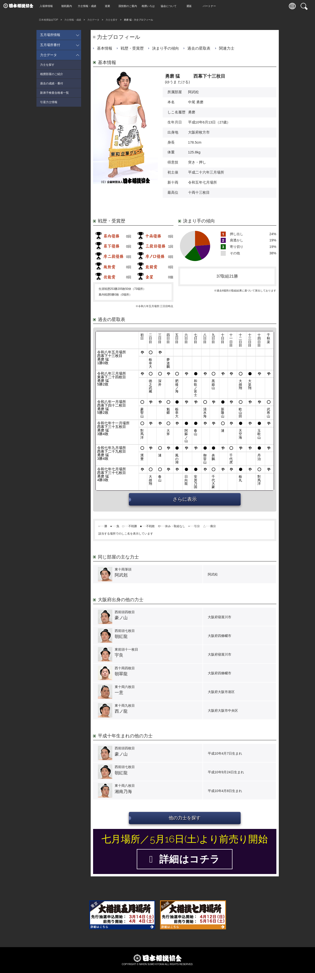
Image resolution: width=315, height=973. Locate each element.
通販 (190, 6)
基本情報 (104, 48)
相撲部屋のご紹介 (51, 74)
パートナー (210, 6)
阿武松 (193, 92)
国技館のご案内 (129, 6)
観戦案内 (68, 6)
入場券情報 (47, 6)
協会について (170, 6)
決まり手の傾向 (165, 48)
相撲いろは (149, 6)
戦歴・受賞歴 (132, 48)
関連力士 (226, 48)
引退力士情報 (48, 102)
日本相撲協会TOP (48, 19)
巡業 (108, 6)
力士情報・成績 (88, 6)
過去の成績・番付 (51, 83)
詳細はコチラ (184, 859)
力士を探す (112, 19)
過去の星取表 (198, 48)
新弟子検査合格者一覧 (54, 92)
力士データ (93, 19)
